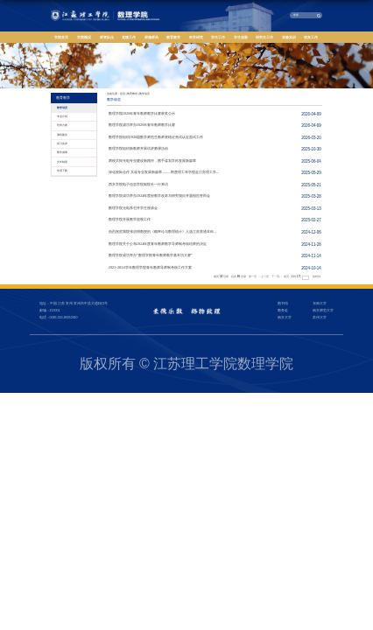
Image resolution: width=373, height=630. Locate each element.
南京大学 (285, 317)
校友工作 (311, 37)
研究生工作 (264, 37)
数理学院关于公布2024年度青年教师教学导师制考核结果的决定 (158, 244)
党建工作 (129, 37)
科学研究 (196, 37)
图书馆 (283, 303)
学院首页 (61, 37)
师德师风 (151, 37)
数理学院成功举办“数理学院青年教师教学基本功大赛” (151, 255)
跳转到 (317, 276)
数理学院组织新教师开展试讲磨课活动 (138, 148)
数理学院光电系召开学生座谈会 (133, 208)
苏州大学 (320, 317)
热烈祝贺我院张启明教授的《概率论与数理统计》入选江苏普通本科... (162, 231)
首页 (122, 93)
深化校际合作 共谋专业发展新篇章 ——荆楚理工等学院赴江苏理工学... (164, 172)
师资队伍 (107, 37)
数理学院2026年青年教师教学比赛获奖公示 (142, 113)
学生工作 (218, 37)
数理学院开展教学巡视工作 (130, 219)
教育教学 (173, 37)
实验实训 (289, 37)
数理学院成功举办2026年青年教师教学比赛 (142, 124)
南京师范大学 (323, 310)
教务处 (283, 310)
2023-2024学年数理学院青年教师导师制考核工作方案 (150, 267)
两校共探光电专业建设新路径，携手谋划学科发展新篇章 (152, 160)
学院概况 (84, 37)
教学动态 (144, 93)
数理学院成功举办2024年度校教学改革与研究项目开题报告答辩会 (160, 195)
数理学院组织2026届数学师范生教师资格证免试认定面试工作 (156, 137)
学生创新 (241, 37)
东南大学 (320, 303)
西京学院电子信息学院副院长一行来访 (138, 184)
